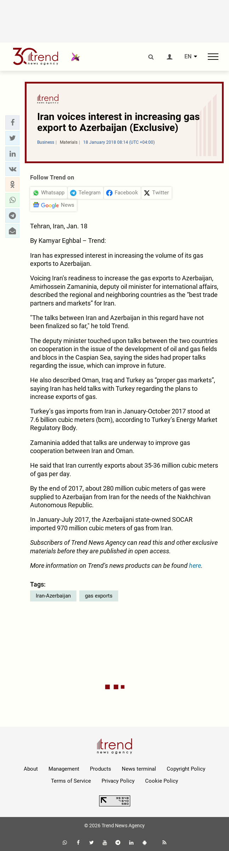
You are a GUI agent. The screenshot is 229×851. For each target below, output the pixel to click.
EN (187, 56)
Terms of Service (71, 781)
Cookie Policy (161, 781)
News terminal (139, 769)
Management (63, 769)
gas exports (99, 596)
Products (100, 769)
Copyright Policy (186, 769)
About (31, 769)
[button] (12, 122)
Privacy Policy (118, 781)
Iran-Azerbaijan (53, 596)
